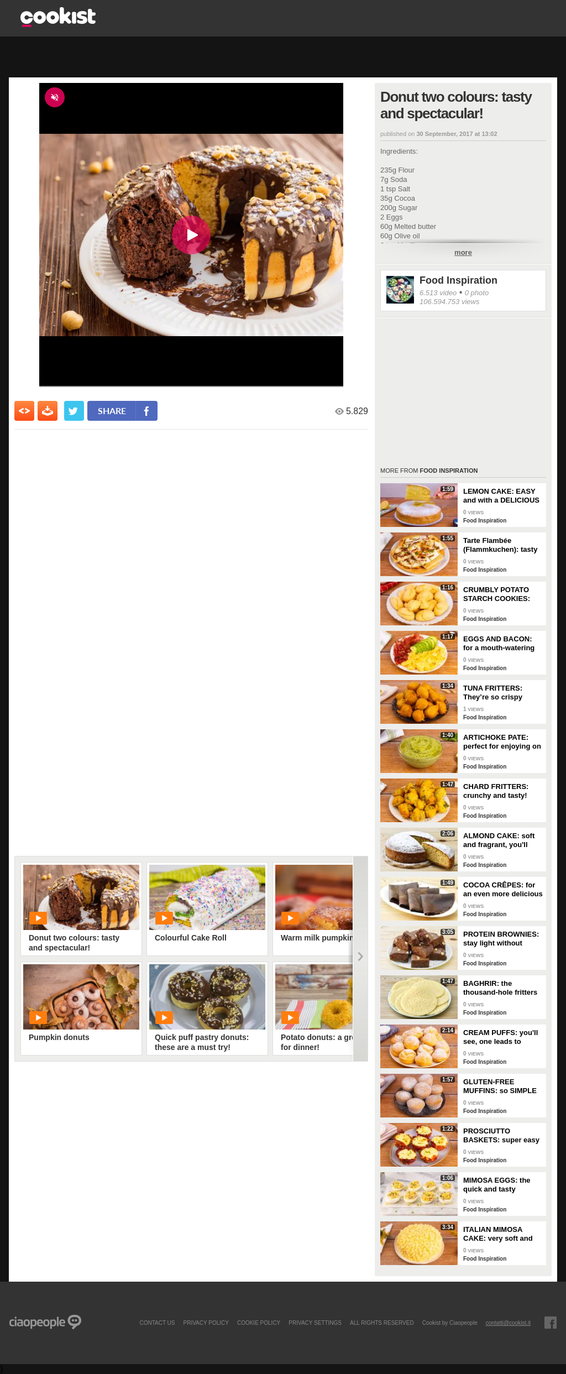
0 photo (477, 293)
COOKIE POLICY (258, 1322)
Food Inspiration (458, 280)
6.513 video (438, 293)
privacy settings (315, 1322)
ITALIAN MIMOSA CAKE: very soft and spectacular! (498, 1234)
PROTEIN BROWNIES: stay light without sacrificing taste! (501, 939)
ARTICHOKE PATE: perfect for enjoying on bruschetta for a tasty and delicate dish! (502, 742)
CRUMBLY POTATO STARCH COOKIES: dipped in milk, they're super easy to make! (501, 594)
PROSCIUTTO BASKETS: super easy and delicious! (501, 1136)
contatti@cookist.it (508, 1322)
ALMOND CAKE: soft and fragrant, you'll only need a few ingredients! (498, 840)
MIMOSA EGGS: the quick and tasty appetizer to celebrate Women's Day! (500, 1185)
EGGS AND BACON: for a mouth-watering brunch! (498, 643)
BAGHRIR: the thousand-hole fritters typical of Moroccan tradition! (500, 988)
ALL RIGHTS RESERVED (382, 1322)
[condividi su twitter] (74, 411)
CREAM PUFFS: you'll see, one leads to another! (500, 1037)
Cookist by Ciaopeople (450, 1322)
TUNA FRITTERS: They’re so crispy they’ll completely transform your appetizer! (493, 693)
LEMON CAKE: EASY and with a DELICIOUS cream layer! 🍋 (501, 496)
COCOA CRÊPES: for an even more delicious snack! (503, 889)
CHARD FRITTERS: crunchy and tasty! (495, 791)
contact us (157, 1322)
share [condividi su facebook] (112, 410)
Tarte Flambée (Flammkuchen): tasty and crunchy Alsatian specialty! (500, 545)
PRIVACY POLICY (205, 1322)
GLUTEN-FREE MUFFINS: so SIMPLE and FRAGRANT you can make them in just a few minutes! (500, 1086)
